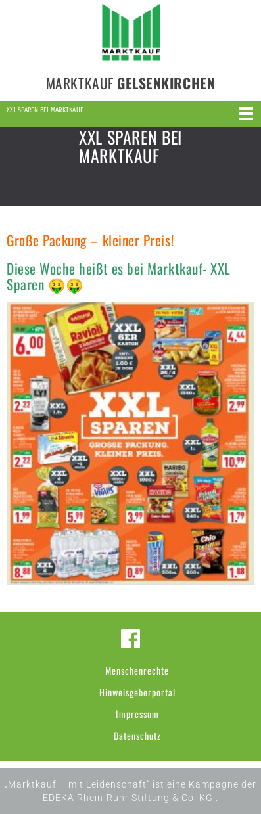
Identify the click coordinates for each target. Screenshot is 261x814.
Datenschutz (137, 735)
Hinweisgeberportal (137, 692)
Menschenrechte (137, 670)
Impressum (137, 714)
